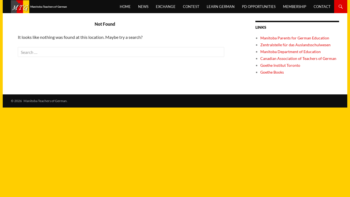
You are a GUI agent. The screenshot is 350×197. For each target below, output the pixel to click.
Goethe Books (272, 72)
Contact (322, 6)
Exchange (166, 6)
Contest (191, 6)
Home (125, 6)
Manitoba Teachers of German (53, 7)
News (143, 6)
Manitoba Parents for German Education (294, 38)
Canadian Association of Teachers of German (298, 58)
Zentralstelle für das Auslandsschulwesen (295, 44)
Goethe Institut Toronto (280, 65)
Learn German (221, 6)
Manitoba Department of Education (290, 51)
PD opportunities (259, 6)
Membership (294, 6)
